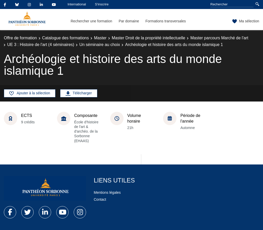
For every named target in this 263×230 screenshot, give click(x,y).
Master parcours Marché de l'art (219, 38)
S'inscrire (102, 4)
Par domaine (129, 21)
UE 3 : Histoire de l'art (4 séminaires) (40, 44)
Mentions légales (107, 192)
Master (100, 38)
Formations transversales (165, 21)
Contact (100, 199)
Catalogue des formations (65, 38)
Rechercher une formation (91, 21)
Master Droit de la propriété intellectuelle (148, 38)
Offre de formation (20, 38)
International (77, 4)
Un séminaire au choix (99, 44)
